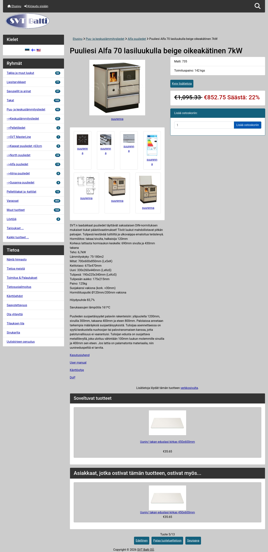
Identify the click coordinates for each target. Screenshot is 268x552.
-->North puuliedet (33, 155)
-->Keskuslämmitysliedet (33, 118)
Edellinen (142, 540)
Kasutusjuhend (80, 355)
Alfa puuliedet (137, 39)
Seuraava (193, 540)
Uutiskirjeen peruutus (21, 341)
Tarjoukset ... (15, 228)
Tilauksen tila (15, 323)
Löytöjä (33, 219)
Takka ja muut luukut (33, 73)
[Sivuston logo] (134, 21)
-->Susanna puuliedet (33, 182)
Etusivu (14, 6)
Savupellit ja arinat (33, 91)
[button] (257, 6)
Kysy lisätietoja (182, 83)
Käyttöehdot (15, 296)
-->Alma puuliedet (33, 173)
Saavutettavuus (17, 305)
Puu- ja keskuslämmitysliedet (105, 39)
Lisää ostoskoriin (247, 125)
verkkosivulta (189, 388)
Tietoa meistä (16, 268)
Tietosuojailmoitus (19, 287)
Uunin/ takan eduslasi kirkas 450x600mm (167, 442)
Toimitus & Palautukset (22, 278)
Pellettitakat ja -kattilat (33, 191)
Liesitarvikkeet (33, 82)
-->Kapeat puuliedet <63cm (33, 146)
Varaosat (33, 201)
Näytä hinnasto (17, 259)
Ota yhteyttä (15, 314)
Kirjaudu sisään (36, 6)
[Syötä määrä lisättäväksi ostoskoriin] (204, 125)
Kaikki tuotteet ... (18, 237)
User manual (78, 362)
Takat (33, 100)
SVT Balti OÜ (145, 549)
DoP (72, 377)
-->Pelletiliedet (33, 128)
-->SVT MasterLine (33, 137)
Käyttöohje (77, 370)
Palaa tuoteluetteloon (167, 540)
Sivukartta (13, 332)
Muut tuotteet (33, 210)
